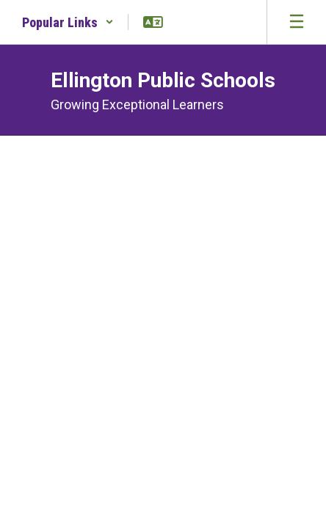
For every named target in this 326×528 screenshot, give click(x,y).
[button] (67, 22)
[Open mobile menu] (296, 22)
